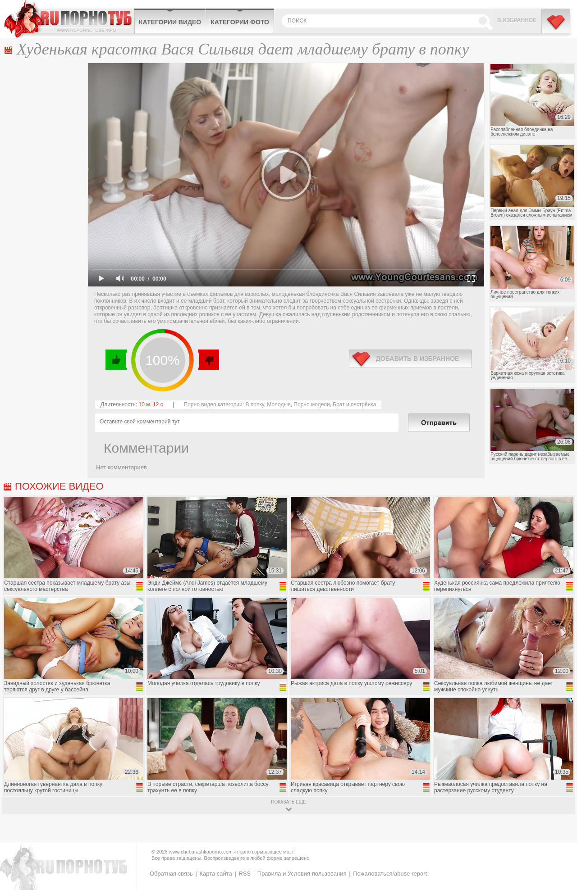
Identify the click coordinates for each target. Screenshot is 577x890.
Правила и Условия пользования (302, 873)
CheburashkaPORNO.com (69, 19)
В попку (254, 404)
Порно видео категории (213, 404)
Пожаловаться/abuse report (390, 873)
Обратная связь (171, 873)
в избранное (410, 359)
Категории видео (170, 22)
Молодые (278, 404)
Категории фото (240, 22)
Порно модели (311, 404)
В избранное (516, 20)
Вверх (559, 835)
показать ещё (288, 801)
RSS (244, 873)
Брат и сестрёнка (354, 404)
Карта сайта (215, 873)
